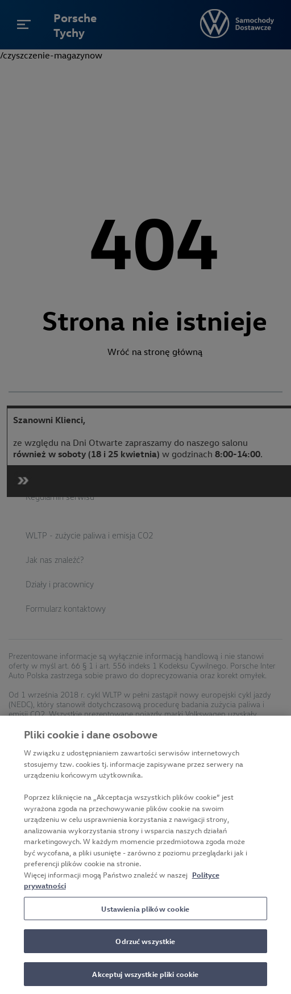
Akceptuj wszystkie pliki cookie (145, 978)
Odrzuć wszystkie (145, 945)
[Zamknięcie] (272, 738)
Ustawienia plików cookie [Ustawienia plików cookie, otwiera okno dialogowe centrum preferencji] (145, 912)
